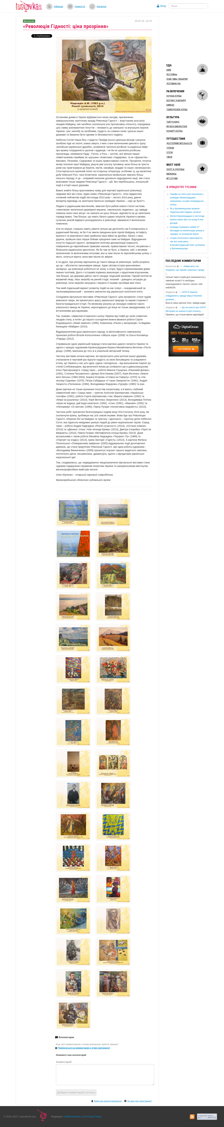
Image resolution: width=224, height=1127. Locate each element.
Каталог (101, 6)
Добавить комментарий (76, 1092)
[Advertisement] (190, 38)
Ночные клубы (173, 96)
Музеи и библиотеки (176, 126)
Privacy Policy (93, 1116)
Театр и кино (172, 122)
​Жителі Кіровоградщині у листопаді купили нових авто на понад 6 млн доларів (187, 219)
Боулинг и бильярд (176, 100)
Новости (80, 6)
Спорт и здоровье (175, 169)
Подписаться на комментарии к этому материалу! (84, 1048)
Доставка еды (173, 83)
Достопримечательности (179, 143)
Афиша (58, 6)
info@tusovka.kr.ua (73, 1116)
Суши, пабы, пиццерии (177, 79)
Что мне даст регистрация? (139, 1101)
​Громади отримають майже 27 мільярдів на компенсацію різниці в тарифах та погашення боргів (187, 230)
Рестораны (171, 74)
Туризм (170, 148)
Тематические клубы (176, 109)
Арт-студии (172, 178)
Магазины (171, 174)
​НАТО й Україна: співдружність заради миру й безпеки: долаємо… (184, 296)
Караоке (170, 105)
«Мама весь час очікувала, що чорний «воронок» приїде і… (185, 270)
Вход (163, 6)
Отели (169, 152)
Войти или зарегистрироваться (108, 1101)
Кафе (168, 70)
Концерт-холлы (174, 131)
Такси (169, 157)
